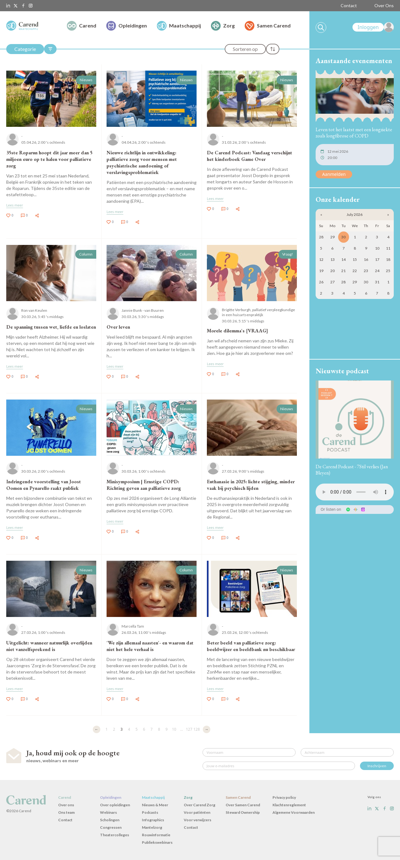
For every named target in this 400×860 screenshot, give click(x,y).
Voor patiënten (197, 812)
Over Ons (384, 5)
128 (196, 729)
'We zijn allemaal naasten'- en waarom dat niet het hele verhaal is (150, 646)
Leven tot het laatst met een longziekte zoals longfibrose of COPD (354, 132)
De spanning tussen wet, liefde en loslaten (51, 327)
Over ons (66, 805)
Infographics (153, 820)
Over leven (118, 327)
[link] (373, 27)
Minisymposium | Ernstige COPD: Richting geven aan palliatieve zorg (144, 484)
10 (174, 729)
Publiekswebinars (157, 842)
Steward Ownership (243, 812)
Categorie (25, 49)
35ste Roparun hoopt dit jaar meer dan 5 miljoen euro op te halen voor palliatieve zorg (49, 159)
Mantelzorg (152, 827)
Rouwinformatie (156, 835)
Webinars (108, 812)
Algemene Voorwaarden (293, 812)
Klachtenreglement (289, 805)
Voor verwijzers (197, 820)
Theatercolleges (114, 835)
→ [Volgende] (206, 729)
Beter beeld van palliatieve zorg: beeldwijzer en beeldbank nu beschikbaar (251, 646)
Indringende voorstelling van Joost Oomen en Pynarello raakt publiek (43, 484)
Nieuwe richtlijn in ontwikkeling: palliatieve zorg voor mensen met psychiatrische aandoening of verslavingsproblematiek (142, 162)
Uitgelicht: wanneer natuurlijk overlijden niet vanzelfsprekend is (49, 646)
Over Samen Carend (243, 805)
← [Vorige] (96, 729)
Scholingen (109, 820)
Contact (349, 5)
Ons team (66, 812)
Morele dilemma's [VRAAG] (237, 330)
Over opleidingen (115, 805)
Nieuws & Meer (155, 805)
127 (189, 729)
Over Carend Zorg (199, 805)
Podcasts (150, 812)
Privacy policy (284, 797)
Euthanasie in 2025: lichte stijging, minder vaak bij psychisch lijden (251, 484)
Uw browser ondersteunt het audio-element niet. (355, 492)
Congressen (111, 827)
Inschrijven (377, 766)
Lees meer (14, 205)
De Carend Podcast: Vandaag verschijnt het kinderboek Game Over (249, 155)
